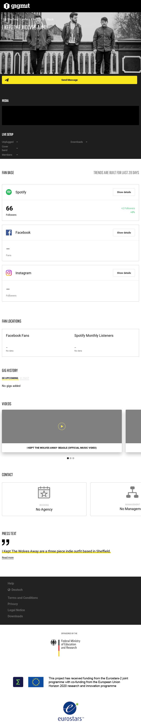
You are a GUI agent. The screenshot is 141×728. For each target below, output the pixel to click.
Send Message (69, 79)
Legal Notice (16, 610)
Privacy (13, 604)
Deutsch (17, 590)
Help (11, 583)
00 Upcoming (10, 378)
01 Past (24, 378)
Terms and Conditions (23, 598)
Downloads (15, 616)
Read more (8, 557)
